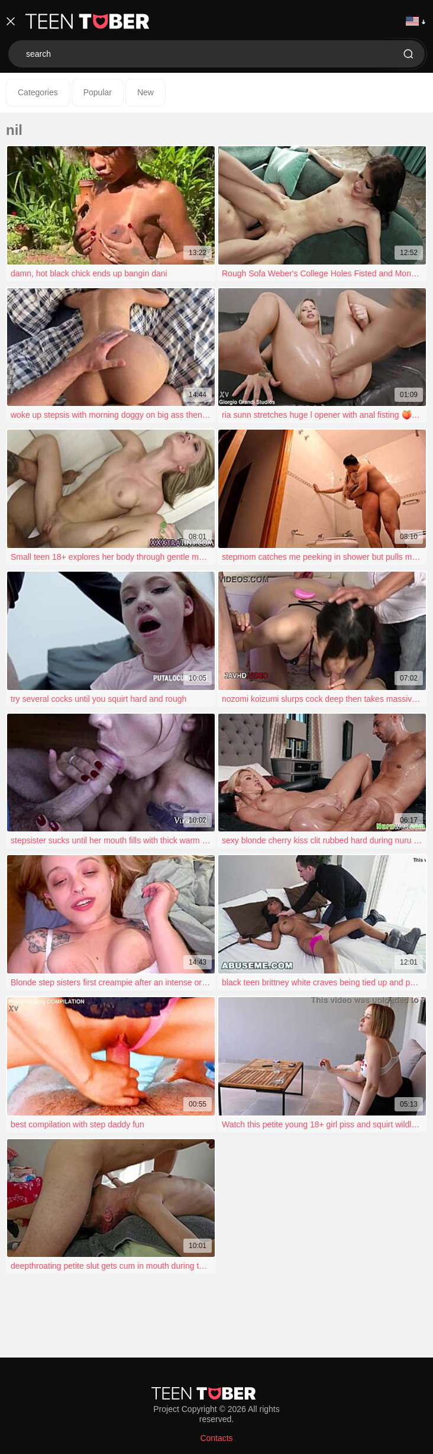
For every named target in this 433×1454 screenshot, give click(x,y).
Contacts (216, 1438)
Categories (38, 92)
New (145, 92)
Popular (97, 92)
